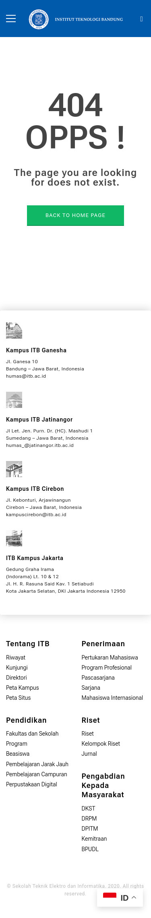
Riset (88, 733)
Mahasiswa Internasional (112, 698)
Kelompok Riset (101, 743)
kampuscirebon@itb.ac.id (36, 514)
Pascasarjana (98, 677)
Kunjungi (17, 667)
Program (16, 743)
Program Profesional (107, 667)
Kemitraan (94, 838)
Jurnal (89, 754)
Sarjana (91, 687)
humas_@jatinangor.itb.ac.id (40, 445)
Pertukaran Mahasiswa (110, 657)
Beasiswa (17, 754)
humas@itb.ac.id (26, 376)
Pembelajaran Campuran (36, 774)
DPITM (90, 828)
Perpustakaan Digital (31, 784)
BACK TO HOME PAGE (75, 215)
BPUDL (90, 849)
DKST (88, 808)
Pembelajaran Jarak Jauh (37, 764)
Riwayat (15, 657)
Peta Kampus (22, 687)
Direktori (16, 677)
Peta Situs (18, 698)
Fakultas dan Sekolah (32, 733)
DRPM (89, 818)
